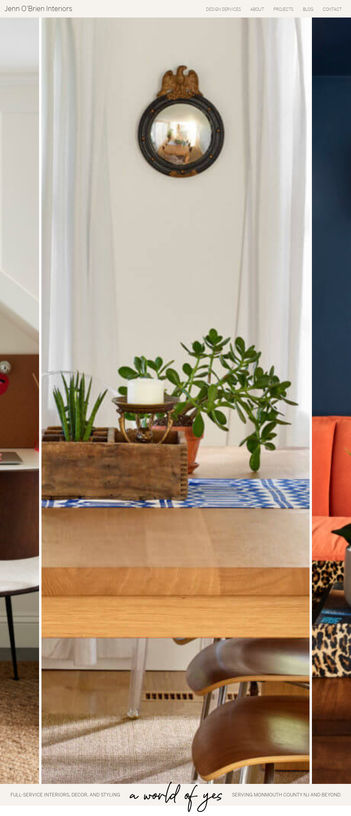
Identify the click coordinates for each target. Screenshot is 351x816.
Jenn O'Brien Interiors (38, 8)
